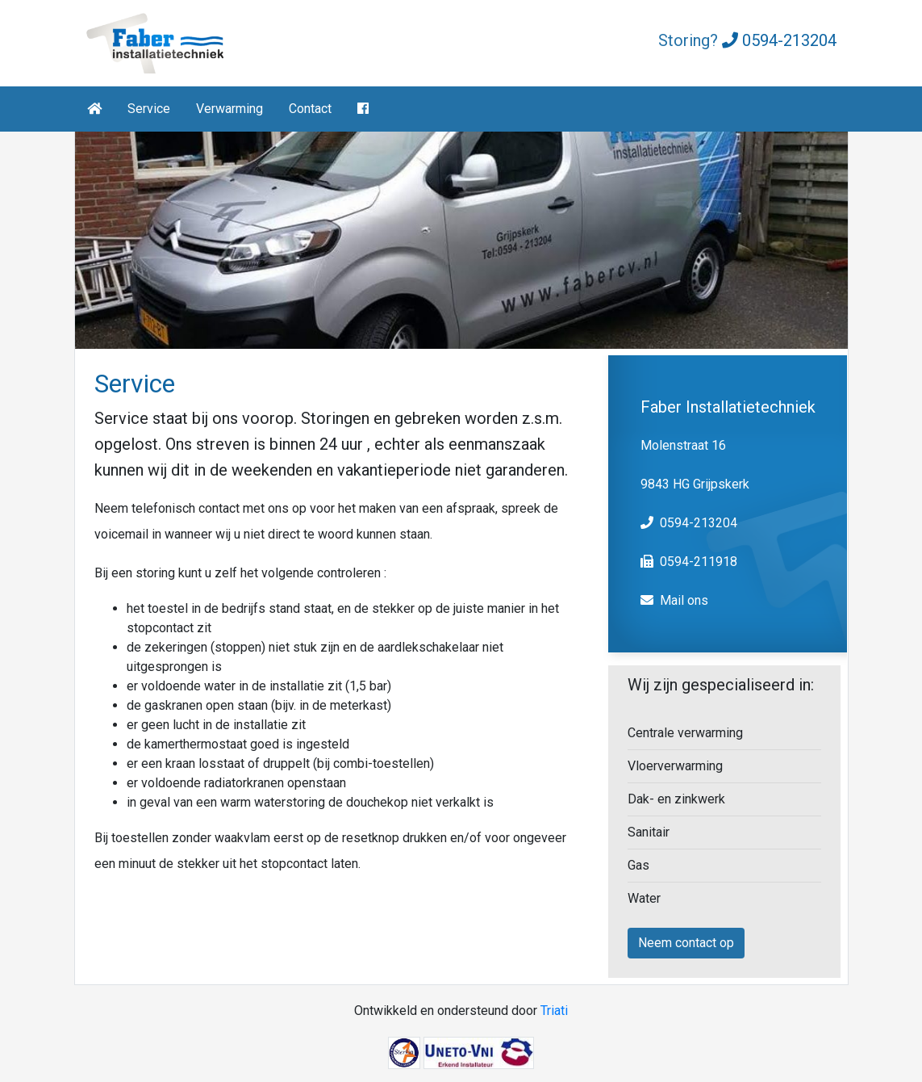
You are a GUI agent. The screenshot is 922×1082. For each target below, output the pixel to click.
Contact (310, 108)
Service (148, 108)
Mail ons (684, 600)
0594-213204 (779, 40)
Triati (554, 1010)
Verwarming (229, 108)
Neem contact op (686, 942)
